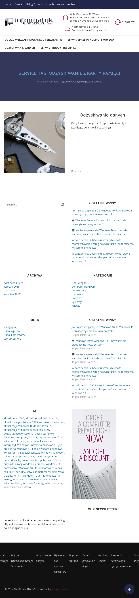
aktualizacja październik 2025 (21, 422)
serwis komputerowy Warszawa (45, 472)
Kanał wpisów (12, 331)
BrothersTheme (60, 589)
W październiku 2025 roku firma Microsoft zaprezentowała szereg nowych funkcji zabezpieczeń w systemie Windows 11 (103, 243)
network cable (12, 460)
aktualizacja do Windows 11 (42, 418)
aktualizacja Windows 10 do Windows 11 (27, 426)
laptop (12, 452)
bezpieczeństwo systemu (18, 433)
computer (21, 437)
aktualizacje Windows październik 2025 (26, 429)
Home (8, 4)
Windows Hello (12, 483)
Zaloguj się (10, 327)
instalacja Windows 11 (44, 445)
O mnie (19, 4)
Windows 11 (20, 479)
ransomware (46, 468)
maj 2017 (9, 290)
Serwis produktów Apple (88, 561)
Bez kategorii (79, 283)
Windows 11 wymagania (42, 479)
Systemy (77, 302)
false (22, 441)
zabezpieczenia (53, 483)
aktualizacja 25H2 (14, 418)
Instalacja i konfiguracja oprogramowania (121, 561)
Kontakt (71, 4)
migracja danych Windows (19, 456)
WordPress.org (12, 338)
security (20, 472)
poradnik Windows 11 (47, 464)
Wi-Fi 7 (18, 475)
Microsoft (59, 452)
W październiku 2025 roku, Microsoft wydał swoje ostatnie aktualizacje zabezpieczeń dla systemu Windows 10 (101, 257)
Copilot (33, 437)
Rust (11, 472)
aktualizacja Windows (51, 422)
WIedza (76, 305)
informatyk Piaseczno (39, 441)
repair (58, 468)
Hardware (77, 294)
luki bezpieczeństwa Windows (34, 452)
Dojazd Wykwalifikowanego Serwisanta (33, 39)
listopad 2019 (12, 286)
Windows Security (33, 483)
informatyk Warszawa (16, 445)
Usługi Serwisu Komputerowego (45, 4)
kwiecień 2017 (12, 294)
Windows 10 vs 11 (33, 475)
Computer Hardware (84, 286)
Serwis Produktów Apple (58, 47)
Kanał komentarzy (14, 335)
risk (6, 472)
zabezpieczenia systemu (18, 487)
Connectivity (79, 290)
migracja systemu (46, 456)
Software (77, 298)
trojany (8, 475)
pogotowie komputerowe (37, 460)
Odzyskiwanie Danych (20, 47)
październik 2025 (13, 283)
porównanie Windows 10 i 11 (21, 468)
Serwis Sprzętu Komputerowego (91, 39)
